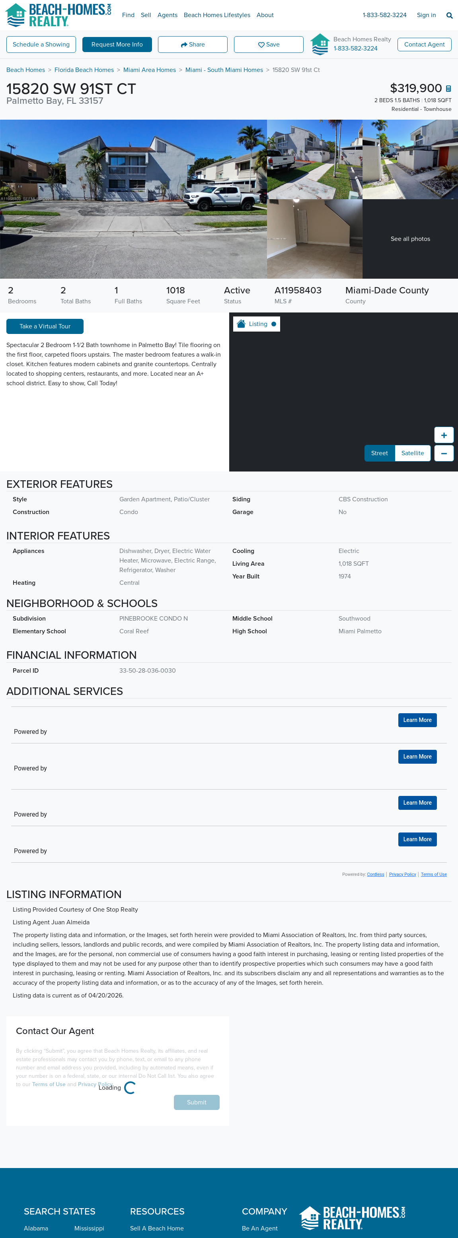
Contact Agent (424, 45)
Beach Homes (25, 70)
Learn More (417, 720)
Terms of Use (434, 874)
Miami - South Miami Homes (224, 70)
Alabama (36, 1228)
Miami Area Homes (149, 70)
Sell (146, 15)
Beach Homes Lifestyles (217, 15)
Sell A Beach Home (157, 1228)
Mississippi (89, 1228)
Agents (167, 15)
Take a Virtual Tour (44, 326)
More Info (117, 45)
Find (128, 15)
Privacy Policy (402, 874)
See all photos (410, 239)
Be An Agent (260, 1228)
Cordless (375, 874)
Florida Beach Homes (84, 70)
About (265, 15)
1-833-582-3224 (385, 15)
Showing (41, 45)
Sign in (426, 15)
